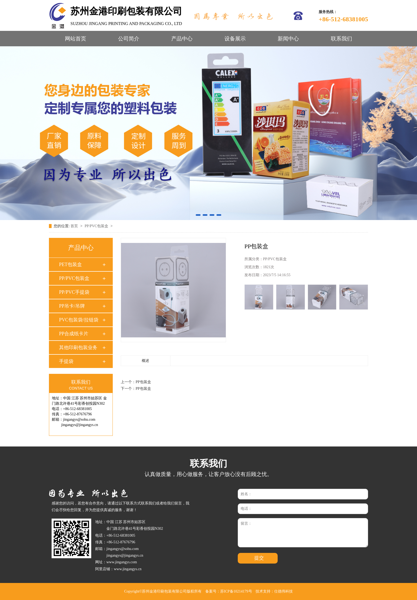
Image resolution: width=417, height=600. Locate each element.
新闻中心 (288, 39)
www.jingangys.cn (127, 569)
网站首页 (75, 39)
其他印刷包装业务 (78, 347)
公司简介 (128, 39)
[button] (198, 215)
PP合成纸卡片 (73, 333)
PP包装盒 (143, 382)
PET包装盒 (70, 264)
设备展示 (235, 39)
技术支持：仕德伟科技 (274, 591)
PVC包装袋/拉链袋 (78, 319)
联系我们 (341, 39)
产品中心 (182, 39)
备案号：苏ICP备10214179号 (228, 591)
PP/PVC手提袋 (74, 292)
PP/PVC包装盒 (97, 226)
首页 (74, 226)
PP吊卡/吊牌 (72, 306)
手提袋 (66, 361)
